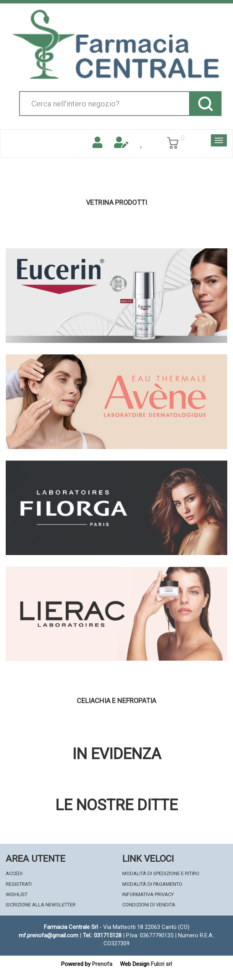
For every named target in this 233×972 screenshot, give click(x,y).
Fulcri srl (161, 964)
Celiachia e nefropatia (116, 701)
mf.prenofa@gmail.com (48, 935)
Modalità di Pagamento (152, 884)
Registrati (19, 884)
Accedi (14, 873)
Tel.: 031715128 (102, 935)
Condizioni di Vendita (148, 905)
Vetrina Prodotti (116, 202)
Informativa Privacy (148, 894)
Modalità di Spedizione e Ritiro (160, 873)
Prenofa (102, 964)
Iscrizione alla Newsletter (41, 905)
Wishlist (17, 894)
